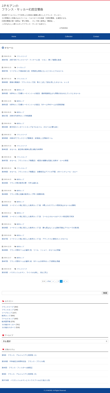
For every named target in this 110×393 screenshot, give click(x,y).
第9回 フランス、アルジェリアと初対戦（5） (20, 374)
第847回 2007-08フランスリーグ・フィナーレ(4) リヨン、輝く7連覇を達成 (31, 60)
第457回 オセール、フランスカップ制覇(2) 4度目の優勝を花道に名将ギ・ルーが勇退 (35, 160)
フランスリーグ (22, 56)
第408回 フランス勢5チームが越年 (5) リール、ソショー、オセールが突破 (31, 250)
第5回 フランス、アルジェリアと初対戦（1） (20, 355)
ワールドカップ (8, 319)
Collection (68, 36)
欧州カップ (20, 90)
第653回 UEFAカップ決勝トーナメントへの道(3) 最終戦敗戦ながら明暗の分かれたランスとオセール (41, 93)
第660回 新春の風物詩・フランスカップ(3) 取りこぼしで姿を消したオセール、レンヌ (35, 82)
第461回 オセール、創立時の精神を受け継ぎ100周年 (22, 149)
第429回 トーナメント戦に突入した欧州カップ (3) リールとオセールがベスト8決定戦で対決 (38, 216)
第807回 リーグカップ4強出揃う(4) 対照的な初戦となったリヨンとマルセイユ (32, 71)
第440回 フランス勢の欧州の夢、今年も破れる (20, 183)
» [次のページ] (66, 281)
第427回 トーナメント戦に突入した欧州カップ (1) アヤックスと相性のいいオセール (35, 239)
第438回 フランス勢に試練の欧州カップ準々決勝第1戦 (23, 194)
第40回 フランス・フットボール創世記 (17, 368)
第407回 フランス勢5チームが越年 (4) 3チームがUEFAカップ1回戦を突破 (31, 261)
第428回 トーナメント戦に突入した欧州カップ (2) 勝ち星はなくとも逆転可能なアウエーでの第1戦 (40, 228)
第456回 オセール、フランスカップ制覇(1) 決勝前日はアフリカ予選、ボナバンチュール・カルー (40, 172)
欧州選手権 (6, 321)
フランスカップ (22, 79)
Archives (41, 36)
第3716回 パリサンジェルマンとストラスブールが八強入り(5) (26, 380)
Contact (96, 36)
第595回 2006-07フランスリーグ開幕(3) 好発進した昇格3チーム (27, 138)
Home (14, 36)
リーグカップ (21, 67)
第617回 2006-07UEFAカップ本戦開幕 (17, 116)
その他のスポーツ (8, 327)
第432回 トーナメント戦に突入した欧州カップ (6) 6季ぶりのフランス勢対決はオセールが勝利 (39, 205)
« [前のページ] (53, 281)
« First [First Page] (49, 281)
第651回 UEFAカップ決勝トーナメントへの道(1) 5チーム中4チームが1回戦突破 (33, 105)
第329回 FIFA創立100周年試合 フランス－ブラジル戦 (23, 361)
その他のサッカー (8, 324)
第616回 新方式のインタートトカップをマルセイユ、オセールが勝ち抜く (30, 127)
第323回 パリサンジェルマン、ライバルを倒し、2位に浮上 (25, 272)
